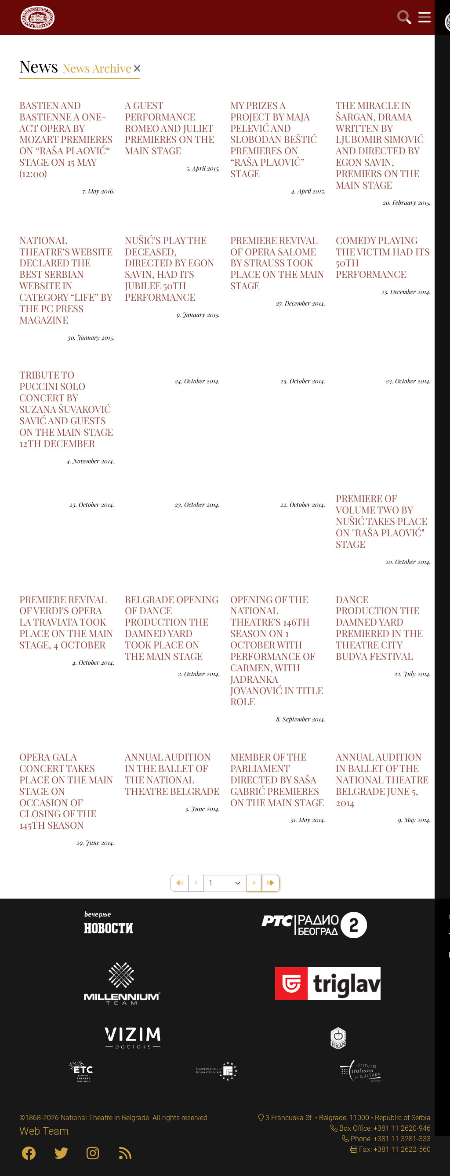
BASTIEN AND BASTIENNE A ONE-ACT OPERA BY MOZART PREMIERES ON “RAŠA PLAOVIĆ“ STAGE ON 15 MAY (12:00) (65, 139)
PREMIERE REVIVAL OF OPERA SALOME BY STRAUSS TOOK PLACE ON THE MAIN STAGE (277, 263)
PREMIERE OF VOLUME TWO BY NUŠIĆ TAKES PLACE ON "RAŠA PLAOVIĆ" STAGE (381, 521)
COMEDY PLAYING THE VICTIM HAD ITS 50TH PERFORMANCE (383, 257)
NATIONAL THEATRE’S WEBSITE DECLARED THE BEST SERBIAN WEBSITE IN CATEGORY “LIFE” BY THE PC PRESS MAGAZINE (65, 280)
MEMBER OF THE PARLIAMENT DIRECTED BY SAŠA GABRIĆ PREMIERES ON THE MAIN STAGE (277, 779)
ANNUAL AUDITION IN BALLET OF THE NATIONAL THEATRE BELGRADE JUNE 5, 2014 (382, 779)
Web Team (44, 1131)
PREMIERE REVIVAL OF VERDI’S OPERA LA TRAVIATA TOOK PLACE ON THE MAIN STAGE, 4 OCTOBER (66, 622)
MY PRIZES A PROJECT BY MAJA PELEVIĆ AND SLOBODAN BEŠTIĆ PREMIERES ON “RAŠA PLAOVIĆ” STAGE (273, 139)
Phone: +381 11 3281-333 (390, 1139)
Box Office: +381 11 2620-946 (384, 1128)
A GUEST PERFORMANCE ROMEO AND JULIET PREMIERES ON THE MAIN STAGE (169, 128)
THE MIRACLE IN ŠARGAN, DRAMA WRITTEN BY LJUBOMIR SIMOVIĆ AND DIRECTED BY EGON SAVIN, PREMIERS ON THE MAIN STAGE (380, 145)
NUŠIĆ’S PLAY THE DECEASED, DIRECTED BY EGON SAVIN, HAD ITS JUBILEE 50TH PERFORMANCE (169, 268)
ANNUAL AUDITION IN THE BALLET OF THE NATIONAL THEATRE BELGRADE (172, 773)
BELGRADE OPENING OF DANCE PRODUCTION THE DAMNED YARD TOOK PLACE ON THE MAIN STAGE (171, 627)
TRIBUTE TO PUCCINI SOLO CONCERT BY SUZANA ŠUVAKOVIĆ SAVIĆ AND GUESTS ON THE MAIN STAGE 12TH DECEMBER (66, 408)
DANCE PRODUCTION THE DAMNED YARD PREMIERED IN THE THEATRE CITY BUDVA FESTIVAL (379, 627)
